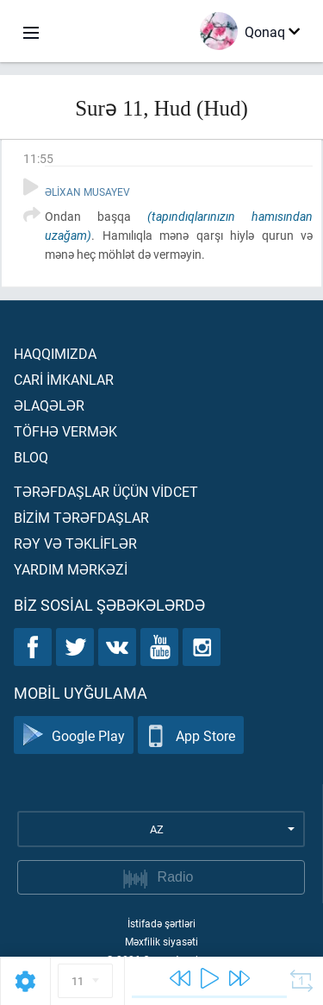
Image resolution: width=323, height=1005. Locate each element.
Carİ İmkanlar (64, 379)
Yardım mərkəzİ (70, 569)
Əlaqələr (49, 405)
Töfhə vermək (65, 431)
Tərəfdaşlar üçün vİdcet (106, 491)
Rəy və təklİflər (75, 543)
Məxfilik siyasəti (161, 941)
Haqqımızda (55, 353)
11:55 (38, 158)
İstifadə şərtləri (161, 923)
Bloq (31, 457)
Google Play (73, 735)
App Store (190, 735)
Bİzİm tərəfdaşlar (81, 517)
